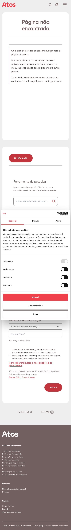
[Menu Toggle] (64, 4)
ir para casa (20, 158)
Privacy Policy (14, 377)
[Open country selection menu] (56, 4)
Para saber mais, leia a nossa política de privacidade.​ (30, 364)
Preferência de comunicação (25, 320)
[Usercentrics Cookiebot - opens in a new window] (56, 213)
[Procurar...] (54, 201)
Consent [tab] (13, 221)
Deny (35, 314)
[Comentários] (35, 334)
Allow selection (35, 306)
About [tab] (58, 221)
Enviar (53, 387)
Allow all (35, 297)
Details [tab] (35, 221)
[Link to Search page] (50, 4)
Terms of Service (28, 377)
